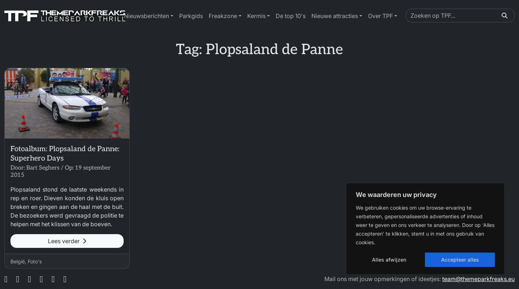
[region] (425, 229)
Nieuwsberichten (146, 15)
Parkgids (191, 15)
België (17, 261)
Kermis (256, 15)
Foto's (35, 261)
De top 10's (291, 15)
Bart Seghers (42, 168)
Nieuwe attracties (334, 15)
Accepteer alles (460, 260)
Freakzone (223, 15)
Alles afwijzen (389, 260)
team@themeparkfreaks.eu (478, 279)
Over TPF (380, 15)
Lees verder (67, 241)
